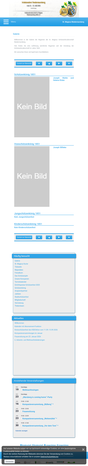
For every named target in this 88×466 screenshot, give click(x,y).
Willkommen (19, 323)
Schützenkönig (20, 288)
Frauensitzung (28, 411)
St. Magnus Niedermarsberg (73, 22)
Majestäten (19, 270)
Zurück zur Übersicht (24, 63)
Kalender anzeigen (21, 431)
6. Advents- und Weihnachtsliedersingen (30, 340)
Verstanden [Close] (10, 461)
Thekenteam (19, 306)
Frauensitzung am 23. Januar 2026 (28, 337)
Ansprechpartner (21, 291)
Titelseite (18, 267)
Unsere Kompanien (22, 279)
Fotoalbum (19, 273)
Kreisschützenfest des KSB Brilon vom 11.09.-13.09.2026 (36, 330)
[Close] (83, 449)
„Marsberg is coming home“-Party (37, 397)
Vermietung (19, 303)
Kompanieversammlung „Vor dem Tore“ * (40, 426)
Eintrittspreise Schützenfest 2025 (27, 285)
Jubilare (18, 294)
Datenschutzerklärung (49, 457)
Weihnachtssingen (30, 390)
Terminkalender (20, 282)
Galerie (17, 261)
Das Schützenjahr (21, 276)
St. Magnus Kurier (21, 264)
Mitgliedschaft (20, 300)
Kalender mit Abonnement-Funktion (28, 326)
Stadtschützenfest (21, 297)
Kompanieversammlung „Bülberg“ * (37, 404)
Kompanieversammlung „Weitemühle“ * (39, 418)
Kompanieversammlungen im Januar (28, 333)
